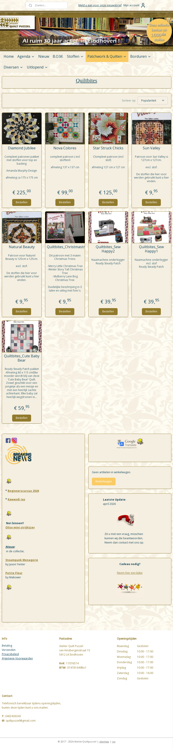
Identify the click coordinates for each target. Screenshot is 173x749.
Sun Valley (151, 147)
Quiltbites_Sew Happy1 (151, 248)
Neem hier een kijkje (130, 572)
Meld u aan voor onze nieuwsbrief (100, 5)
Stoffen (75, 56)
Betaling (7, 645)
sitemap (104, 740)
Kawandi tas (16, 499)
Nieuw (43, 56)
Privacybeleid (10, 653)
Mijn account (134, 5)
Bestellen (21, 201)
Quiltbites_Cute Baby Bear (21, 357)
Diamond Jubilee (22, 147)
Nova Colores (64, 147)
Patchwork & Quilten (107, 56)
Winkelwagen (103, 481)
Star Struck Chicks (108, 147)
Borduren (140, 56)
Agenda (26, 56)
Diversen (13, 67)
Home (9, 56)
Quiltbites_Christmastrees (65, 246)
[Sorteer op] (153, 100)
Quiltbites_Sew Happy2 (108, 248)
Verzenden (9, 649)
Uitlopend (37, 67)
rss (113, 740)
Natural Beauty (22, 246)
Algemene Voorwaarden (17, 658)
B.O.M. (58, 56)
